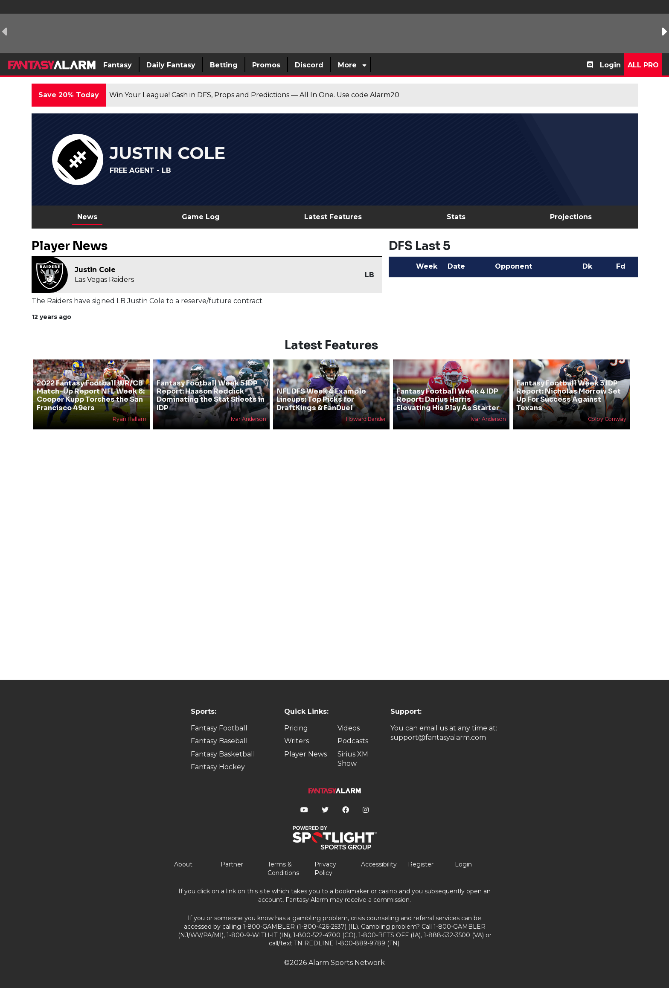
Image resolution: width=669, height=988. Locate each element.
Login (610, 65)
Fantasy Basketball (223, 754)
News (87, 217)
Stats (456, 217)
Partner (232, 864)
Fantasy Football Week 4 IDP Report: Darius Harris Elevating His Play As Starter (447, 399)
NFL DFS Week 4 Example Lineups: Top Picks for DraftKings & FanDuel (321, 399)
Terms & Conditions (283, 869)
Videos (348, 728)
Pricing (296, 728)
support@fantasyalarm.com (438, 737)
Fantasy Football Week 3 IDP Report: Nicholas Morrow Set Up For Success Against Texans (568, 395)
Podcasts (352, 741)
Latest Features (333, 217)
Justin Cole (95, 270)
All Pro (643, 65)
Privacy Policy (325, 869)
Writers (296, 741)
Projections (571, 217)
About (183, 864)
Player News (305, 754)
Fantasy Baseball (219, 741)
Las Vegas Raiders (104, 279)
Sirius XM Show (352, 759)
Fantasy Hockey (218, 767)
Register (420, 864)
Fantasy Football (219, 728)
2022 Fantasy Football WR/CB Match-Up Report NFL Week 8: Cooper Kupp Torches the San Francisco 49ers (91, 395)
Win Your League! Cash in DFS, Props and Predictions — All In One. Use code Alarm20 (254, 95)
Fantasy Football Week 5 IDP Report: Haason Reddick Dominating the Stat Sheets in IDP (211, 395)
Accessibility (379, 864)
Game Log (201, 217)
